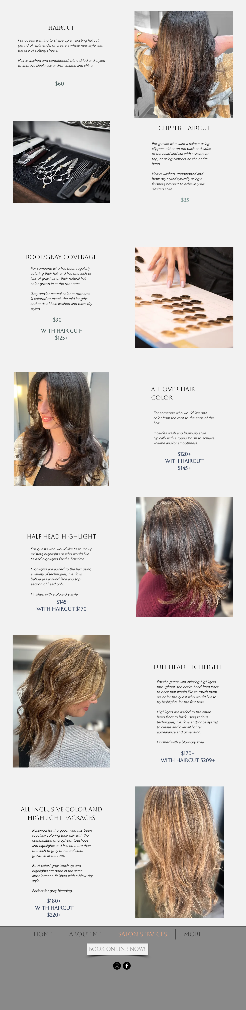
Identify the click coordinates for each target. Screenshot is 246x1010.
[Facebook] (127, 966)
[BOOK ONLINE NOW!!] (117, 949)
